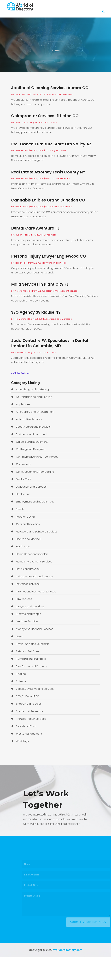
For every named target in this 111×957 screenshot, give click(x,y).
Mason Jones (21, 206)
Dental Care (50, 234)
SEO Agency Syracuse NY (36, 312)
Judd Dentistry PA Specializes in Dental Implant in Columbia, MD (49, 343)
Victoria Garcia (22, 290)
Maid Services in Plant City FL (40, 284)
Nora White (20, 352)
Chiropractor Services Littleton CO (45, 115)
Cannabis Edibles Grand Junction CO (48, 200)
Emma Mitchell (22, 94)
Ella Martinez (21, 318)
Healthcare (51, 122)
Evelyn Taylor (21, 122)
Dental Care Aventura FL (35, 228)
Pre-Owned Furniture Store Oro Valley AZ (51, 144)
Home (55, 51)
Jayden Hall (20, 234)
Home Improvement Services (63, 290)
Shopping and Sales (56, 150)
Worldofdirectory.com (67, 950)
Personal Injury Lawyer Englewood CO (48, 256)
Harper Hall (20, 262)
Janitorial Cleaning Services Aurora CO (49, 87)
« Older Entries (20, 373)
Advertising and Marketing (58, 318)
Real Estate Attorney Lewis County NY (48, 172)
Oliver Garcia (21, 150)
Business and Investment (60, 94)
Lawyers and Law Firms (57, 178)
